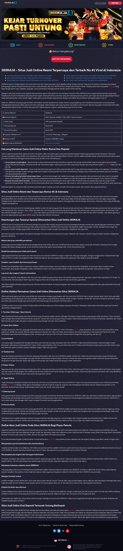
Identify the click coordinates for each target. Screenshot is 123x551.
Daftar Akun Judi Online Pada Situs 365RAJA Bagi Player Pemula (89, 78)
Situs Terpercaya (44, 525)
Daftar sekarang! (61, 59)
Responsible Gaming (76, 525)
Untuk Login (100, 3)
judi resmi (72, 510)
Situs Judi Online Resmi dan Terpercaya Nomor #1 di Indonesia (29, 78)
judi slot (76, 330)
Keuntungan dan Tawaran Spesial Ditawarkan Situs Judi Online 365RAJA (32, 80)
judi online (51, 439)
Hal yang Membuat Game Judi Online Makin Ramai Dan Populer (29, 76)
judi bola (107, 165)
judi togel (10, 385)
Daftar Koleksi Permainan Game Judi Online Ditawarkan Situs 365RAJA (91, 76)
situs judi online (28, 213)
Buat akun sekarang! (52, 143)
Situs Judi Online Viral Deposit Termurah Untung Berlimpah (86, 80)
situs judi (112, 86)
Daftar (115, 3)
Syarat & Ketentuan (60, 525)
